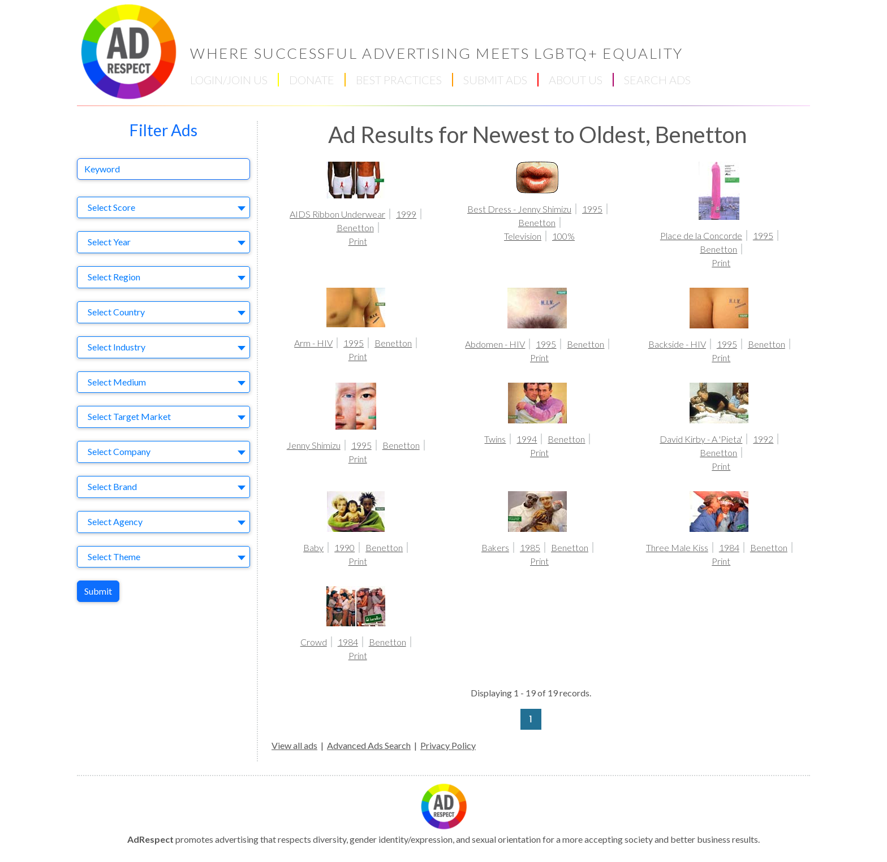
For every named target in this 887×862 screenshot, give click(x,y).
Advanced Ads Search (369, 745)
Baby (313, 547)
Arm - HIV (313, 342)
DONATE (311, 79)
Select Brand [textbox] (112, 486)
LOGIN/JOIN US (229, 79)
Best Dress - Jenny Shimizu (519, 208)
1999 (406, 214)
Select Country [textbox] (116, 311)
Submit (98, 591)
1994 (526, 439)
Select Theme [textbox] (114, 556)
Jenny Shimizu (314, 445)
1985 (530, 547)
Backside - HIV (677, 344)
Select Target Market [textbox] (129, 416)
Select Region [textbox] (114, 276)
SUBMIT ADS (495, 79)
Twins (495, 439)
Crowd (313, 641)
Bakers (495, 547)
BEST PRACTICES (399, 79)
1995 (592, 208)
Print (357, 241)
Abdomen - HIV (495, 344)
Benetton (355, 227)
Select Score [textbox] (111, 207)
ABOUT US (575, 79)
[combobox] (163, 208)
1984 (729, 547)
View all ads (294, 745)
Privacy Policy (448, 745)
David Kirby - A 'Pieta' (701, 439)
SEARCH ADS (657, 79)
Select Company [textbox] (119, 451)
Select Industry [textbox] (116, 346)
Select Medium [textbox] (117, 381)
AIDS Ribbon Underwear (337, 214)
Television (522, 236)
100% (563, 236)
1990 (344, 547)
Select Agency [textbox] (115, 521)
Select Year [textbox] (109, 241)
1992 (763, 439)
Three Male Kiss (677, 547)
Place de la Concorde (701, 235)
